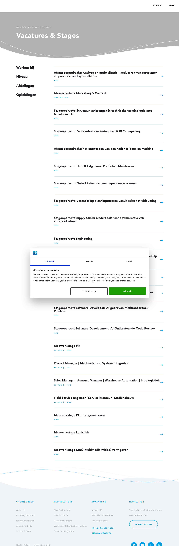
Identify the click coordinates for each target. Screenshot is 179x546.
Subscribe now (143, 524)
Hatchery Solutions (63, 520)
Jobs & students (24, 526)
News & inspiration (25, 520)
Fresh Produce (61, 515)
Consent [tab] (50, 261)
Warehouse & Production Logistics (70, 526)
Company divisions (25, 515)
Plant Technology (62, 510)
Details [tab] (89, 261)
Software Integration (64, 531)
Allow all (127, 291)
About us (20, 510)
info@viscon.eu (102, 533)
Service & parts (23, 531)
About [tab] (129, 261)
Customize (89, 291)
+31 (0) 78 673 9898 (103, 528)
